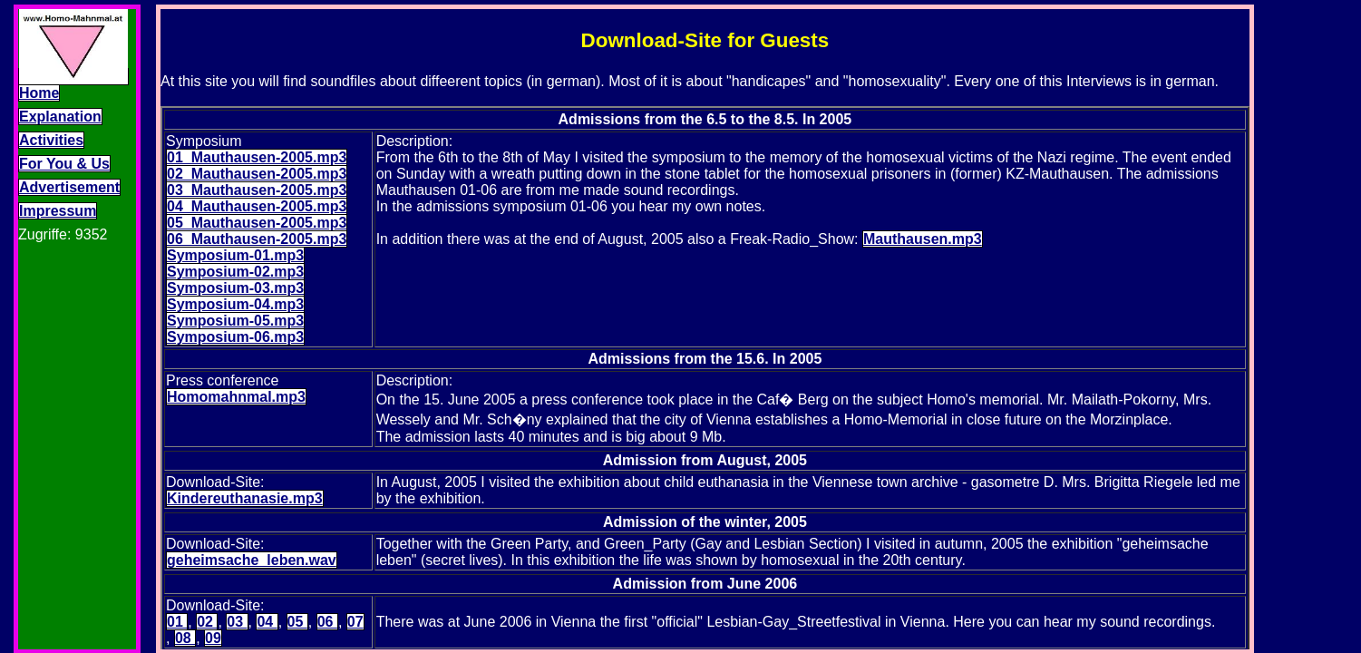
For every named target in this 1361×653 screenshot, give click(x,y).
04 (267, 621)
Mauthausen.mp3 (922, 239)
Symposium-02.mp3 (235, 271)
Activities (51, 140)
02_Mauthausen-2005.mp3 (256, 173)
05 (297, 621)
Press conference (222, 380)
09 (213, 638)
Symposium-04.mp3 (235, 304)
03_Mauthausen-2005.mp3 (256, 190)
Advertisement (69, 187)
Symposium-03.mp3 (235, 288)
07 (355, 621)
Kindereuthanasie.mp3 (245, 498)
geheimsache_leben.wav (251, 560)
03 (237, 621)
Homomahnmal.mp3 (236, 396)
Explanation (60, 116)
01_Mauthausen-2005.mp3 (256, 157)
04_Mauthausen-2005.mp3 (256, 206)
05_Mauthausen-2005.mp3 (256, 222)
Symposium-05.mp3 (235, 320)
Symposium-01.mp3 (235, 255)
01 (177, 621)
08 (185, 638)
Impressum (57, 211)
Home (39, 93)
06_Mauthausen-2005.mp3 (256, 239)
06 (327, 621)
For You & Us (64, 163)
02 (207, 621)
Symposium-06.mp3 (235, 337)
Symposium (204, 141)
